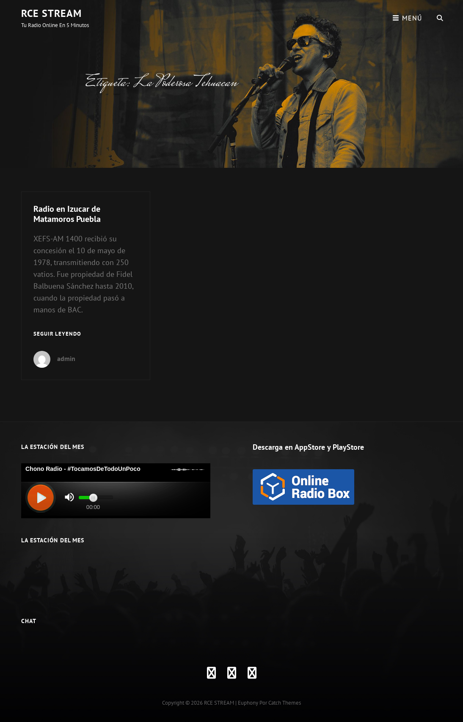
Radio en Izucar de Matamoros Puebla (67, 213)
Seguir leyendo (57, 334)
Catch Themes (284, 702)
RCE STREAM (51, 13)
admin (66, 358)
